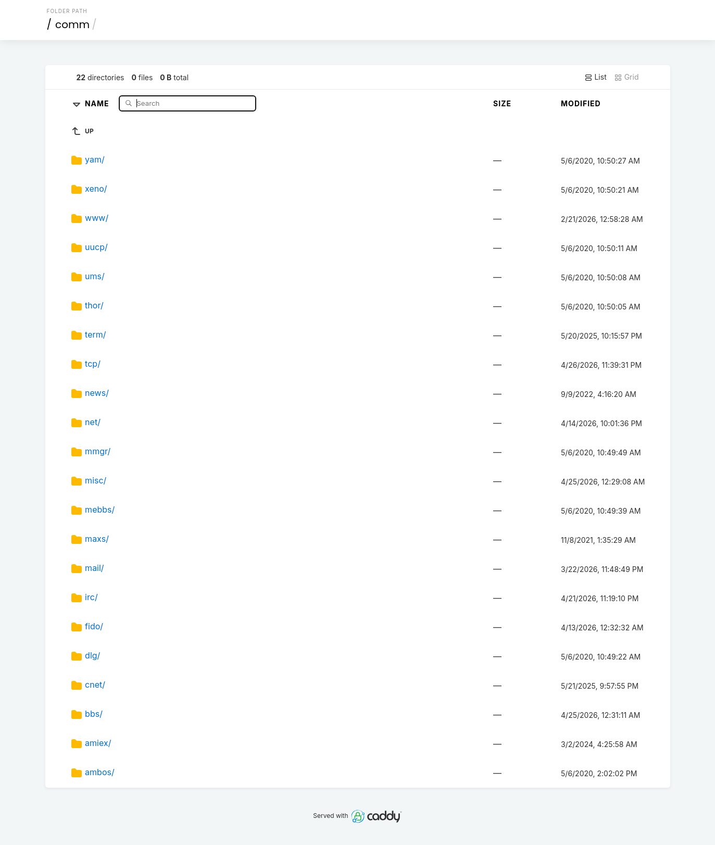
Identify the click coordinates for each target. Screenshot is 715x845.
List (595, 77)
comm (72, 24)
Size (502, 103)
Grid (626, 77)
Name (98, 102)
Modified (581, 103)
